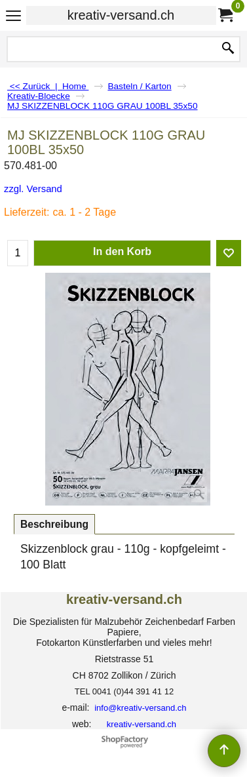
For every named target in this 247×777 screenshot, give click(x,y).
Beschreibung (54, 524)
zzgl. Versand (33, 189)
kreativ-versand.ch (120, 15)
